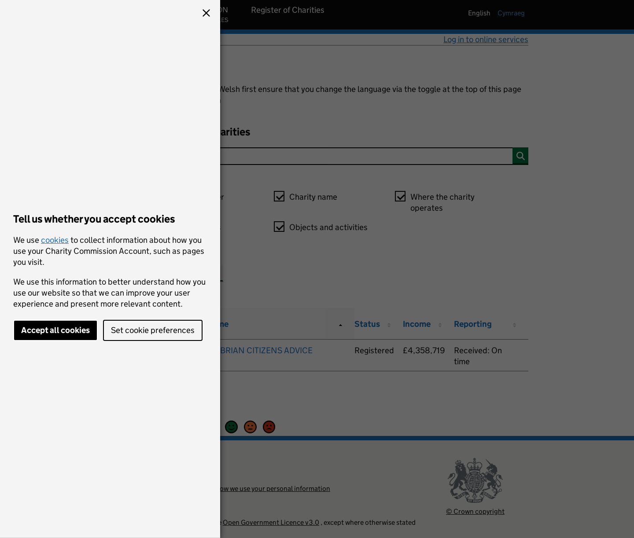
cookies (55, 240)
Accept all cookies (55, 330)
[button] (206, 14)
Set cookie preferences (153, 330)
